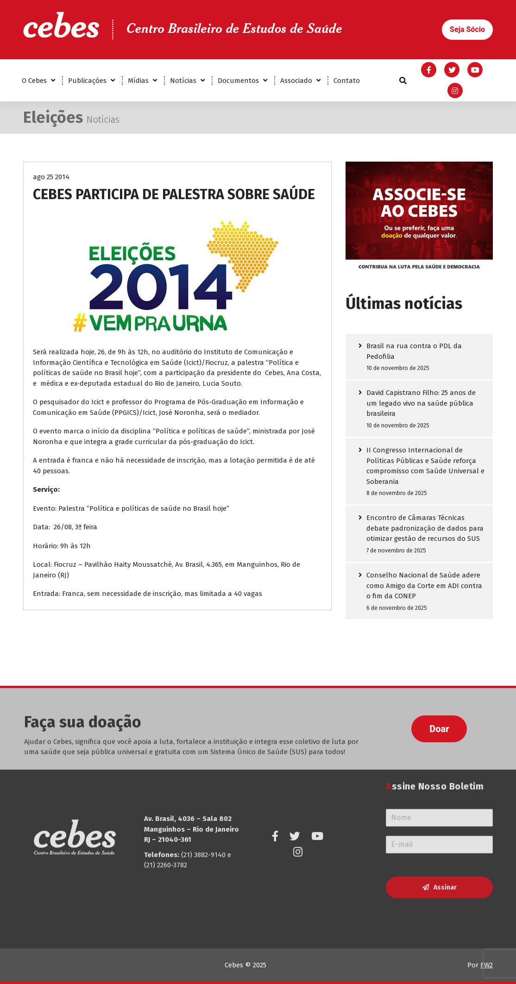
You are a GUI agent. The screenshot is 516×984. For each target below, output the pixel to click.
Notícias (183, 80)
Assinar (445, 842)
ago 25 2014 (51, 178)
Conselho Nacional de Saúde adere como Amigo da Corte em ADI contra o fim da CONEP (424, 586)
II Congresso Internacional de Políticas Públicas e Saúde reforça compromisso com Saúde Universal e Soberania (425, 467)
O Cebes (34, 80)
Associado (296, 80)
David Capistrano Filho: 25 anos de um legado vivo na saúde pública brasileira (421, 404)
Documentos (238, 80)
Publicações (87, 80)
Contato (347, 80)
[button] (467, 29)
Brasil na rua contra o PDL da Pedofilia (414, 351)
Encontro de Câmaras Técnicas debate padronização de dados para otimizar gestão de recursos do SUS (425, 529)
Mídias (138, 80)
